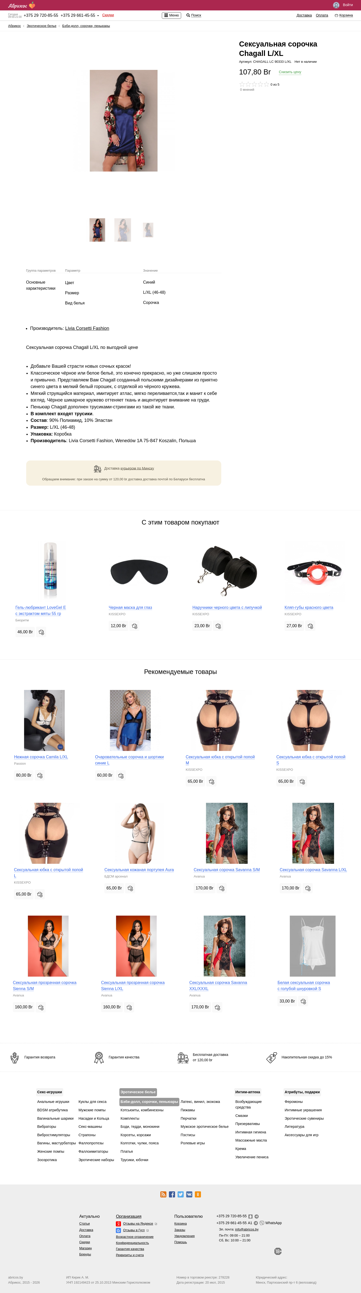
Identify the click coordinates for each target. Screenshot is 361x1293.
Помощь (180, 1242)
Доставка (304, 15)
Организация (128, 1216)
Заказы (179, 1230)
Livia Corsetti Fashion (87, 328)
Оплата (322, 15)
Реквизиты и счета (130, 1255)
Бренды (85, 1254)
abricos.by (15, 1277)
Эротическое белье (41, 26)
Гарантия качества (130, 1249)
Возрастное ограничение (134, 1237)
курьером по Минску (137, 468)
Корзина (180, 1223)
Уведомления (184, 1236)
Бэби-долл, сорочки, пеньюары (86, 26)
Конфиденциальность (132, 1243)
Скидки (108, 15)
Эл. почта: (239, 1229)
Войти (343, 5)
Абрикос (14, 26)
